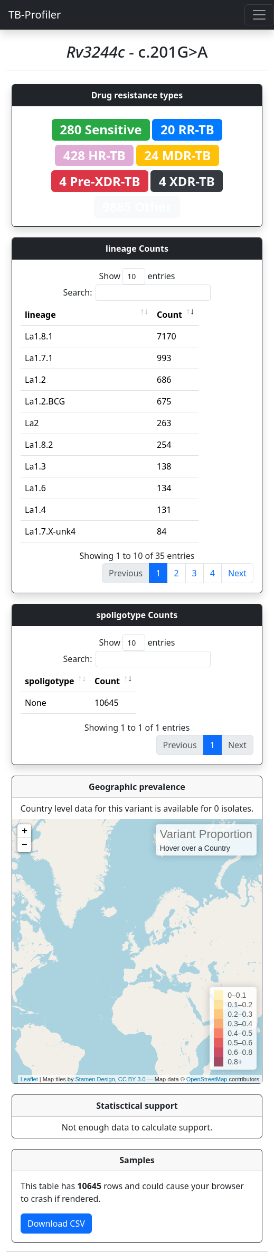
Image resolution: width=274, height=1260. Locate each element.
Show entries (137, 276)
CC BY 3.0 (132, 1079)
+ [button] (24, 831)
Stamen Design (95, 1079)
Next (237, 573)
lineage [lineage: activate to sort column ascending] (40, 314)
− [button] (24, 845)
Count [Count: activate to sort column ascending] (169, 314)
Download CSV (56, 1223)
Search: (137, 292)
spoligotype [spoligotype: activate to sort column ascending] (49, 681)
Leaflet (29, 1079)
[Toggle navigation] (259, 14)
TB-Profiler (34, 14)
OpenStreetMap (207, 1079)
